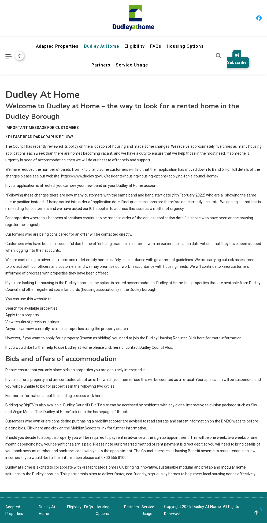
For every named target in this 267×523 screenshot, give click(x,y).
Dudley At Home (101, 46)
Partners (100, 65)
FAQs (155, 46)
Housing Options (185, 46)
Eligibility (134, 46)
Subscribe (237, 59)
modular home (233, 467)
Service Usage (132, 65)
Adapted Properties (57, 46)
